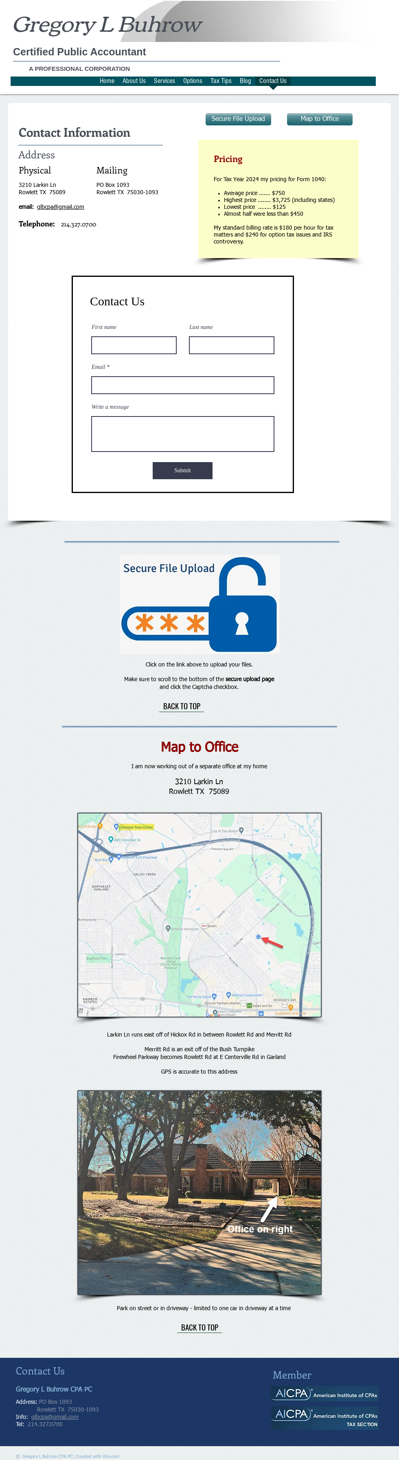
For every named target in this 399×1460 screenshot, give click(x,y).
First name (104, 327)
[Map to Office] (320, 119)
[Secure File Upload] (238, 119)
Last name (201, 327)
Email (98, 367)
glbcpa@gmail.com (55, 1417)
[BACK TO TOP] (181, 706)
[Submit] (183, 470)
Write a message (110, 407)
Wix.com (111, 1456)
